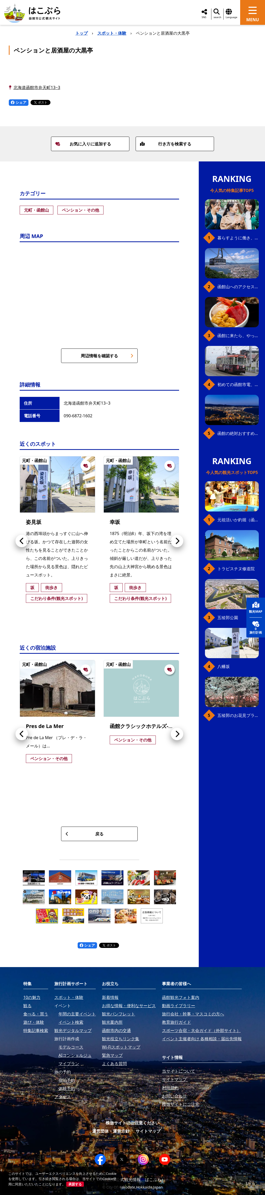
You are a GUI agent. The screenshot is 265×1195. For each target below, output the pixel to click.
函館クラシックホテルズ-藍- (142, 726)
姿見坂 (33, 521)
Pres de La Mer (45, 726)
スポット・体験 (111, 33)
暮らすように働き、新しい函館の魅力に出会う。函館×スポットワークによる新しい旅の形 (238, 238)
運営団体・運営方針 (110, 1131)
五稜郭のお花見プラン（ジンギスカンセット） (238, 715)
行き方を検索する (165, 143)
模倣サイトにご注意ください (132, 1123)
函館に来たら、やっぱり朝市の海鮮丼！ (238, 335)
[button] (22, 541)
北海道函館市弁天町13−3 (36, 87)
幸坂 (115, 521)
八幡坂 (223, 666)
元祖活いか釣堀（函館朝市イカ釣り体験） (238, 520)
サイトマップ (148, 1131)
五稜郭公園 (227, 617)
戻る (84, 833)
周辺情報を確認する (107, 355)
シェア (18, 102)
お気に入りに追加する (83, 144)
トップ (81, 33)
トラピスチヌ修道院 (236, 568)
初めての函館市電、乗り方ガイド (238, 384)
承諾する (75, 1184)
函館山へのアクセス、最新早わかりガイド (238, 287)
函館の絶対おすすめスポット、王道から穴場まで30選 (238, 433)
